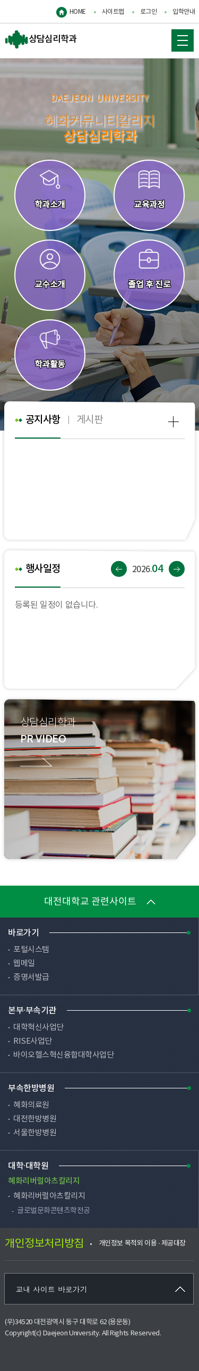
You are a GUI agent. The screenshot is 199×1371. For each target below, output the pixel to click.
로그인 (148, 12)
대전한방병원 (34, 1119)
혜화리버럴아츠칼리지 (49, 1196)
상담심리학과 (40, 39)
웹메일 (24, 963)
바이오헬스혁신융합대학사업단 (63, 1055)
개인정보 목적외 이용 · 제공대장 (142, 1244)
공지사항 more (173, 421)
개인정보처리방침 (44, 1244)
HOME (78, 12)
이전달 (119, 569)
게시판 (89, 420)
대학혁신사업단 (38, 1027)
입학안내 (183, 12)
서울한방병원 (34, 1132)
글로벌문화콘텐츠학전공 (53, 1211)
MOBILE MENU (179, 37)
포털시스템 (31, 949)
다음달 (177, 569)
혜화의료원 (31, 1105)
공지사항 (42, 420)
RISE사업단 (32, 1041)
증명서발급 (31, 977)
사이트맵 (113, 12)
